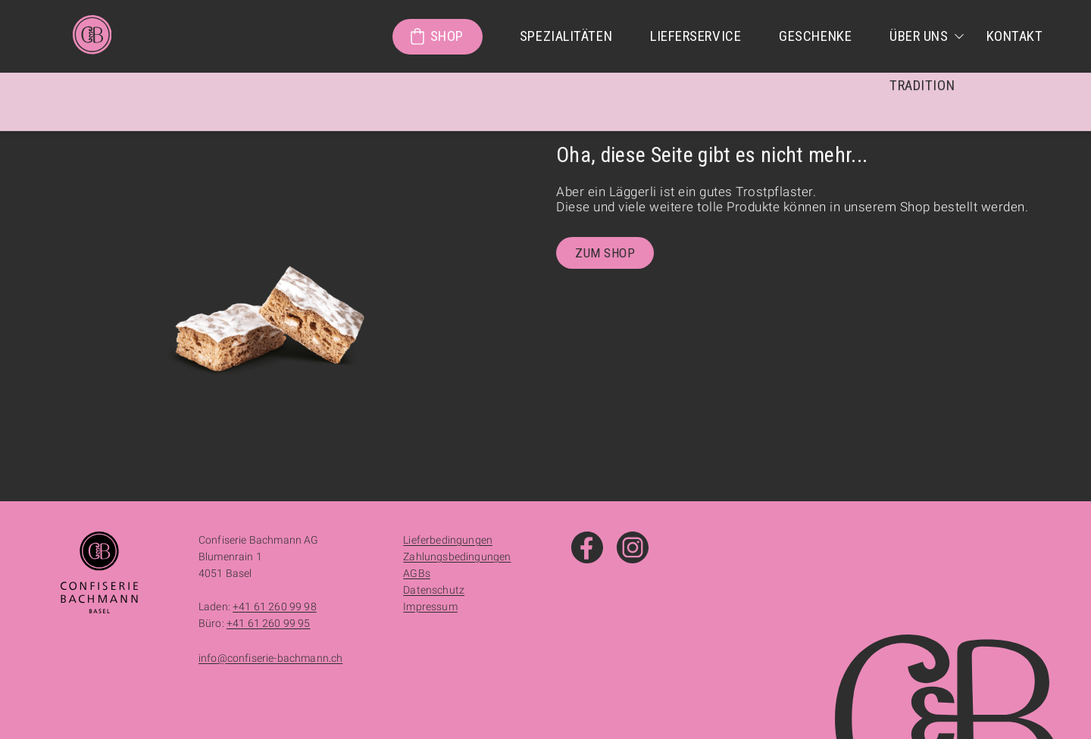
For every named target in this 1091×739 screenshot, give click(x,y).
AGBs (416, 573)
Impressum (430, 606)
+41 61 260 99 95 (269, 623)
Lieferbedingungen (447, 540)
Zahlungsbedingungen (457, 556)
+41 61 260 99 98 (275, 606)
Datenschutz (433, 590)
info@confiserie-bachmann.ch (270, 658)
